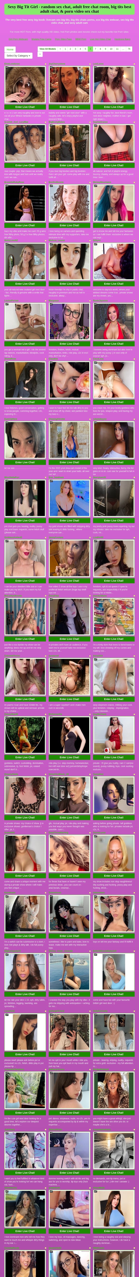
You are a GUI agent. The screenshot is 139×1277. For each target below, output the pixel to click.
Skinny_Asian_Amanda (61, 846)
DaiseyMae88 (11, 637)
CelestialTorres (12, 586)
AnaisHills (9, 742)
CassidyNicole (11, 1108)
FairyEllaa (54, 533)
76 (129, 49)
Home (10, 49)
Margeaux (54, 272)
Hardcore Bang (122, 39)
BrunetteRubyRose (14, 168)
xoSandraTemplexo (14, 951)
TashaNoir (98, 690)
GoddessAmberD (13, 481)
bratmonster (10, 1160)
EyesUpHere (10, 377)
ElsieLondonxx (12, 64)
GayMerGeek (99, 637)
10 (111, 49)
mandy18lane (100, 533)
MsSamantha (55, 637)
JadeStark (9, 1004)
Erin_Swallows (56, 428)
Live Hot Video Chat (100, 39)
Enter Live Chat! (25, 100)
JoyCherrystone (57, 64)
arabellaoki (54, 1055)
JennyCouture (56, 481)
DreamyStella (11, 690)
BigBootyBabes (57, 115)
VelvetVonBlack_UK (59, 690)
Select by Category (18, 55)
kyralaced (54, 586)
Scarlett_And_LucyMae (16, 115)
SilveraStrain (55, 1004)
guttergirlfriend (56, 899)
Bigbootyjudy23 (12, 846)
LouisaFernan (11, 272)
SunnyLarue (99, 742)
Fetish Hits (66, 1268)
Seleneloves (55, 795)
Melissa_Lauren (57, 219)
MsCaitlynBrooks (13, 533)
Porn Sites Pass (63, 39)
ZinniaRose (10, 324)
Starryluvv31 (99, 428)
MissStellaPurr (11, 428)
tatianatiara (99, 795)
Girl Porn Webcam (18, 39)
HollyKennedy (100, 899)
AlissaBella (99, 1055)
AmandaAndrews (102, 1004)
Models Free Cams (41, 39)
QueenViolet (55, 1108)
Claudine (53, 324)
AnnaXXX (98, 586)
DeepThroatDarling (58, 742)
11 (117, 49)
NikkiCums (98, 1108)
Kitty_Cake (54, 1160)
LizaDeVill (98, 481)
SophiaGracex (100, 115)
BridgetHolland (101, 951)
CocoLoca (98, 324)
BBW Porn (80, 39)
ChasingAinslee (57, 377)
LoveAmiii (9, 899)
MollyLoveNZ (11, 219)
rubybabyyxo (100, 377)
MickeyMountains (102, 168)
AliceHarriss (10, 1055)
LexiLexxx (98, 64)
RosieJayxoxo (100, 272)
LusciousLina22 (101, 1160)
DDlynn (97, 219)
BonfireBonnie (56, 168)
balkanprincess (56, 951)
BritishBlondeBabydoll (104, 846)
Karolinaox (10, 795)
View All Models (48, 49)
